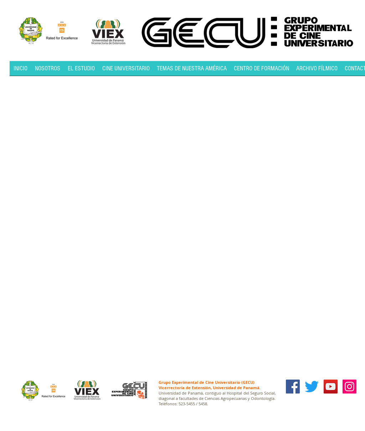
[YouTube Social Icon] (331, 387)
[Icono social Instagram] (349, 387)
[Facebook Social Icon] (293, 387)
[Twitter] (312, 387)
